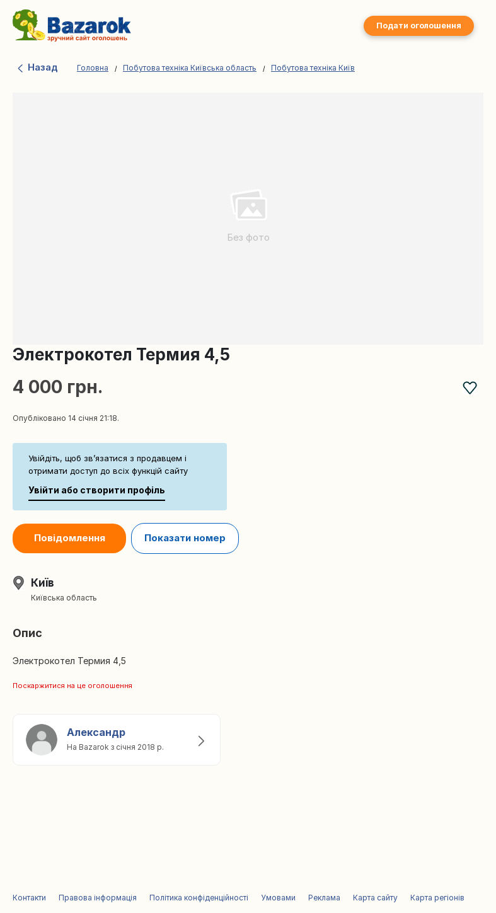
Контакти (29, 897)
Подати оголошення (418, 25)
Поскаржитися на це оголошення (72, 685)
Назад (37, 67)
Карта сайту (375, 897)
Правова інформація (98, 897)
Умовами (278, 897)
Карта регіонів (437, 897)
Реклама (324, 897)
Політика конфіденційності (198, 897)
